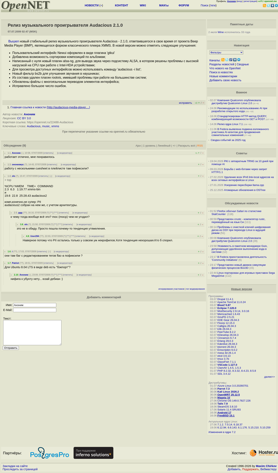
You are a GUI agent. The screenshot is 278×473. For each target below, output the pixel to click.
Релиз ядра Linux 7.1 (230, 124)
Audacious (33, 126)
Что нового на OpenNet (225, 68)
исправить (185, 102)
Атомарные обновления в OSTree (244, 190)
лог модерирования (195, 289)
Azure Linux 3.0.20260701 (232, 385)
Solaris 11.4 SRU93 (229, 409)
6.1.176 (242, 427)
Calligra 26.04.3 (226, 325)
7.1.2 (220, 424)
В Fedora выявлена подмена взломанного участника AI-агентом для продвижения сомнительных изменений (240, 132)
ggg (20, 212)
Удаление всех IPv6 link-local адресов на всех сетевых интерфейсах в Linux (243, 179)
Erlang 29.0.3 (225, 340)
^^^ (55, 212)
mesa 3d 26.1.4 (226, 352)
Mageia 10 (223, 397)
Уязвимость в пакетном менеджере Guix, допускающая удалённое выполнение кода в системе (240, 248)
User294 (34, 236)
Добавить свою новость (225, 80)
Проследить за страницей (20, 469)
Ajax (138, 145)
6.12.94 (221, 427)
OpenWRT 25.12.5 (228, 394)
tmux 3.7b (223, 358)
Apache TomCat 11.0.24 (231, 302)
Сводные (243, 64)
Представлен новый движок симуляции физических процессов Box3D (239, 266)
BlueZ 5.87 (224, 305)
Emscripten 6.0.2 (227, 349)
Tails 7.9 (222, 403)
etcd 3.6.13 (223, 355)
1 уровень (149, 145)
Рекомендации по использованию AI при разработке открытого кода (239, 110)
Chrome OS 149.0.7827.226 (234, 400)
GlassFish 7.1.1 (226, 361)
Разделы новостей (221, 64)
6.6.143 (232, 427)
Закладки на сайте (15, 466)
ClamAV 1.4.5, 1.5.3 (229, 367)
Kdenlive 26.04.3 (227, 343)
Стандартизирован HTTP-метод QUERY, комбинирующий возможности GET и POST (239, 118)
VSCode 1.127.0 (227, 364)
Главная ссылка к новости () (50, 107)
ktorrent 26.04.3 (226, 346)
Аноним (29, 114)
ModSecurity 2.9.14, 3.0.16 (233, 311)
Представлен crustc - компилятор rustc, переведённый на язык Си (238, 221)
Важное (241, 92)
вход (239, 1)
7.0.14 (228, 424)
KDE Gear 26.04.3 (228, 320)
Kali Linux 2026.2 (228, 391)
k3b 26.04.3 (224, 328)
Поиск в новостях (221, 72)
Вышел (13, 41)
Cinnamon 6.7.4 (226, 337)
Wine (221, 32)
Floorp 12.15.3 (225, 323)
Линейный (164, 145)
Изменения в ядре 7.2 (222, 432)
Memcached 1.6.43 (228, 314)
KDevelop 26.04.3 (227, 334)
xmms (55, 126)
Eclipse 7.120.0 (226, 308)
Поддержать (250, 469)
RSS (200, 145)
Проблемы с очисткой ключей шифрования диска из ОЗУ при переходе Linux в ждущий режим (241, 230)
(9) (24, 145)
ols (13, 176)
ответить (48, 153)
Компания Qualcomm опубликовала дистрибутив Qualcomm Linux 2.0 (236, 102)
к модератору (65, 153)
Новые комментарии (223, 76)
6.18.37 (238, 424)
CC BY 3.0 (24, 118)
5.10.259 (265, 427)
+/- (174, 145)
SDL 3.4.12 (223, 373)
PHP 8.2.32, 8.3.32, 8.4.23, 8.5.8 (236, 370)
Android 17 (224, 412)
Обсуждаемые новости (241, 203)
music (46, 126)
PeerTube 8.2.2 (226, 331)
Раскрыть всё (186, 145)
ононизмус (18, 164)
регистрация (250, 1)
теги (213, 5)
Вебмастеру (269, 469)
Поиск (204, 5)
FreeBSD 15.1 (225, 415)
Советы (241, 153)
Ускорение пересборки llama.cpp (244, 185)
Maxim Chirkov (266, 466)
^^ (51, 212)
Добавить (234, 469)
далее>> (269, 376)
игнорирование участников (171, 289)
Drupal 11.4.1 (225, 299)
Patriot (15, 263)
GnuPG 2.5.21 (225, 317)
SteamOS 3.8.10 (227, 406)
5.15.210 (253, 427)
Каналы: (215, 60)
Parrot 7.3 (223, 388)
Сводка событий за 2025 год (228, 140)
